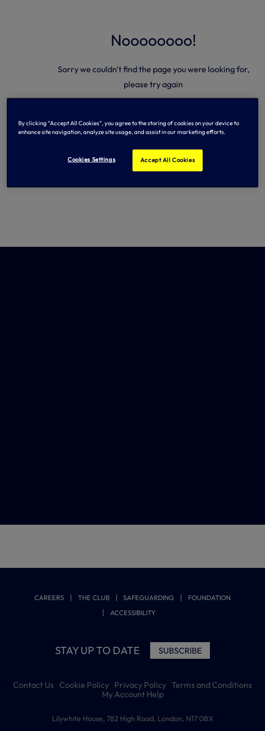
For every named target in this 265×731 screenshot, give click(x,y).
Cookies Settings (91, 159)
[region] (133, 143)
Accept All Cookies (167, 160)
